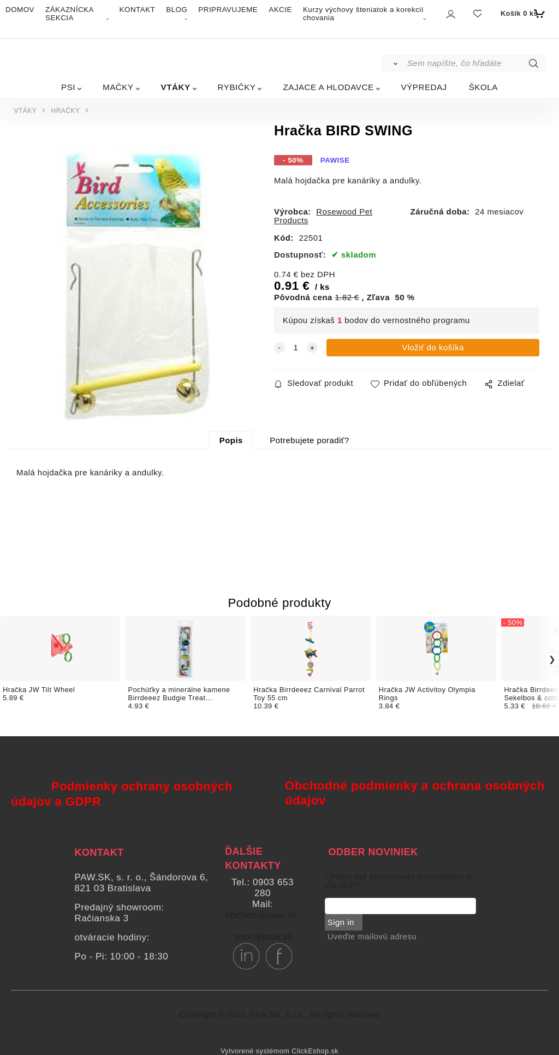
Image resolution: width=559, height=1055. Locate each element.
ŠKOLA (483, 87)
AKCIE (280, 9)
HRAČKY (65, 111)
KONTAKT (138, 9)
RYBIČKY (237, 87)
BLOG (176, 9)
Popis (231, 440)
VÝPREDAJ (424, 87)
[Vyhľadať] (393, 63)
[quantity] (296, 347)
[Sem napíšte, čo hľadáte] (475, 63)
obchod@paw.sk (261, 915)
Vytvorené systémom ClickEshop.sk (279, 1051)
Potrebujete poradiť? (309, 440)
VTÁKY (176, 87)
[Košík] (521, 13)
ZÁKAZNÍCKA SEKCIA (69, 13)
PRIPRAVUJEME (228, 9)
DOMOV (19, 9)
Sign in (341, 922)
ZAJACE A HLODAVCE (328, 87)
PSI (68, 87)
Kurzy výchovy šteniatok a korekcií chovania (363, 13)
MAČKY (118, 87)
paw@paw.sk (264, 937)
